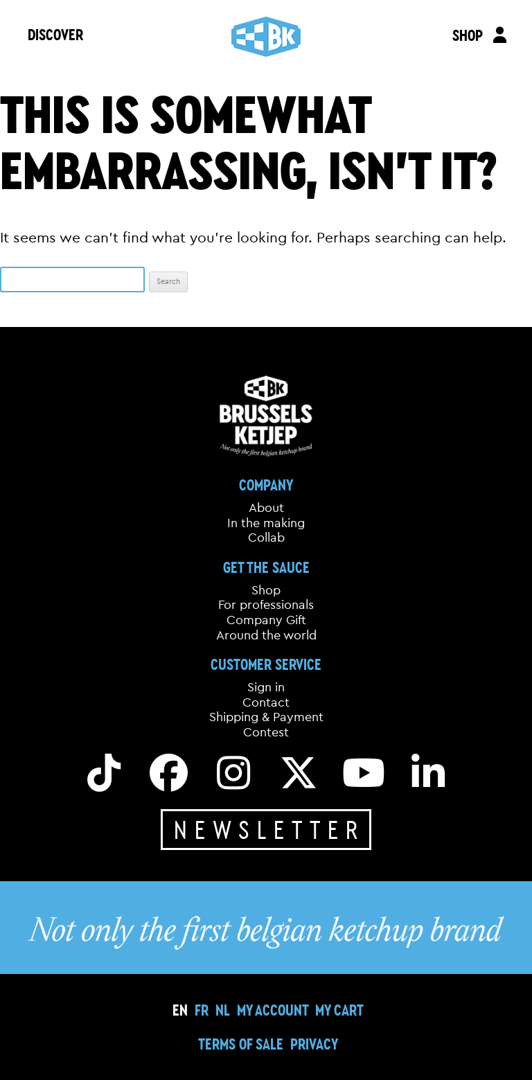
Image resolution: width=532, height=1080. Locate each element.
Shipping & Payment (266, 717)
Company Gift (266, 620)
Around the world (266, 635)
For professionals (266, 604)
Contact (266, 702)
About (266, 507)
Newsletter (269, 829)
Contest (266, 732)
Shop (266, 590)
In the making (266, 523)
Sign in (266, 687)
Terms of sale (240, 1043)
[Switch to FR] (202, 1010)
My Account (272, 1009)
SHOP (467, 35)
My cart (339, 1009)
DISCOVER (55, 34)
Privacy (314, 1043)
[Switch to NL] (222, 1010)
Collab (266, 537)
